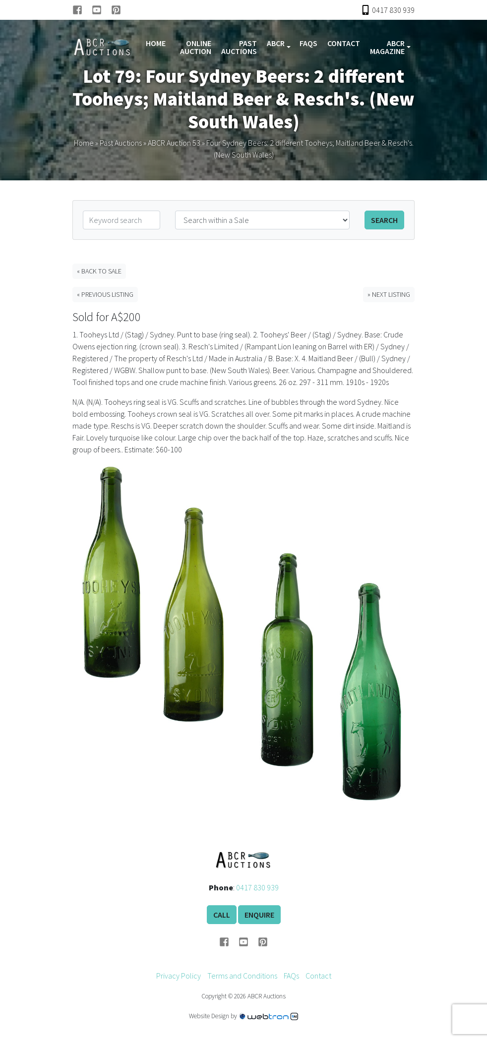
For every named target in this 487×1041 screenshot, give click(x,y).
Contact (343, 43)
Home (156, 43)
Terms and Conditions (242, 976)
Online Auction (195, 47)
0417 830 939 (257, 887)
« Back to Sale (99, 271)
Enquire (259, 915)
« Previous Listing (105, 294)
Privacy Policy (178, 976)
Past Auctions (239, 47)
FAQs (308, 43)
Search (384, 220)
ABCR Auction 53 (174, 143)
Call (221, 915)
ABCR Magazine (387, 47)
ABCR (276, 43)
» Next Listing (388, 294)
